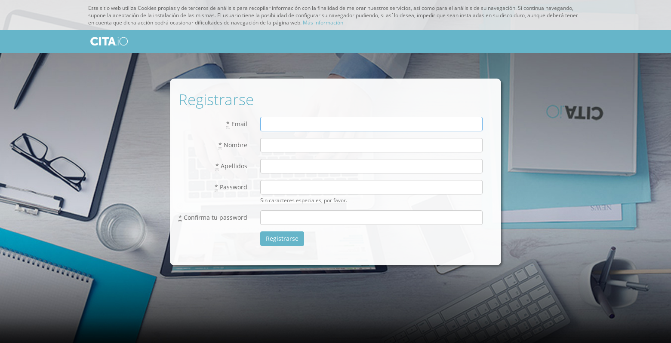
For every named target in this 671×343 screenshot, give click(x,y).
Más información (323, 22)
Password (231, 187)
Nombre (233, 145)
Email (236, 124)
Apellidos (231, 166)
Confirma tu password (213, 217)
